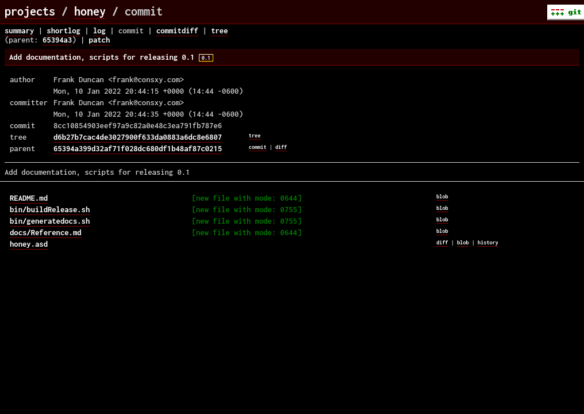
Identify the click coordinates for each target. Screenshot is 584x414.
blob (442, 196)
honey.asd (29, 243)
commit (258, 147)
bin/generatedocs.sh (50, 220)
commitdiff (177, 30)
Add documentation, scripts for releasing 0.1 (111, 57)
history (488, 242)
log (99, 30)
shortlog (63, 30)
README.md (29, 197)
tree (219, 30)
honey (90, 11)
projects (30, 11)
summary (19, 30)
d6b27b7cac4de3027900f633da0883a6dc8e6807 (137, 136)
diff (281, 147)
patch (99, 39)
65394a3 (57, 39)
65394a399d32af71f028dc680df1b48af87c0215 (137, 148)
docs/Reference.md (46, 232)
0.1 (206, 58)
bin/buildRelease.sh (50, 209)
